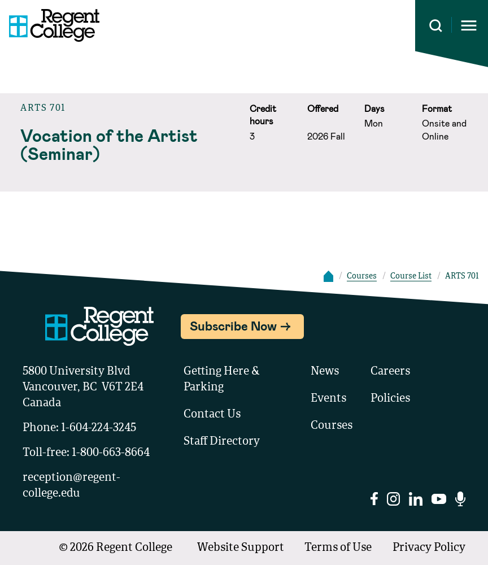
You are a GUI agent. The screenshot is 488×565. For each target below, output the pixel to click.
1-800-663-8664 (111, 453)
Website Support (240, 548)
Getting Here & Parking (222, 379)
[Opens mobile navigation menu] (468, 25)
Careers (390, 371)
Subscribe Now (233, 325)
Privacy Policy (429, 548)
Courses (362, 276)
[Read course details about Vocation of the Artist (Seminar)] (129, 144)
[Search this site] (435, 25)
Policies (390, 399)
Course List (411, 276)
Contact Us (212, 414)
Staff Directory (222, 441)
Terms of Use (338, 548)
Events (328, 399)
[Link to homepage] (49, 25)
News (325, 371)
